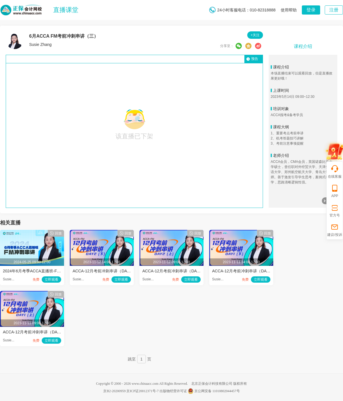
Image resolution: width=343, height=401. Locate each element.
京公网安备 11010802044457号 (214, 391)
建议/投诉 (334, 230)
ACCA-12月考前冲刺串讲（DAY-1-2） (246, 271)
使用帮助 (289, 10)
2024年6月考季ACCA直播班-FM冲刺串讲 (39, 271)
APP (334, 191)
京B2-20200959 (114, 391)
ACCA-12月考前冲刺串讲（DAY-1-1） (37, 332)
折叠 (324, 200)
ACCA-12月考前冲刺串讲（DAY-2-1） (176, 271)
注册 (333, 9)
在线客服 (335, 172)
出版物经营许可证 (173, 391)
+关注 (255, 35)
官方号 (335, 210)
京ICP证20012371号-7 (142, 391)
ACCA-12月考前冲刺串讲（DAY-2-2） (106, 271)
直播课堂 (65, 9)
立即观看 (51, 279)
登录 (311, 9)
